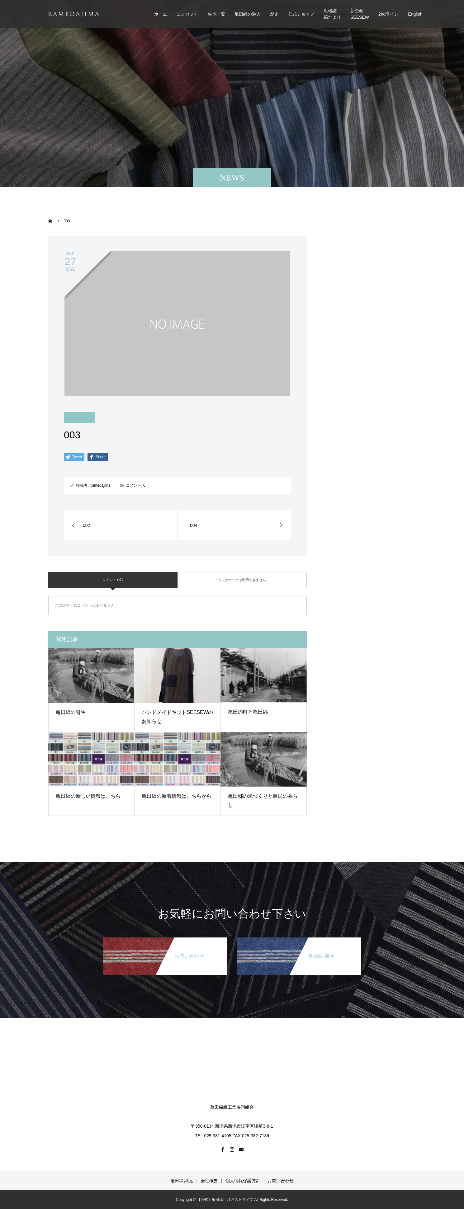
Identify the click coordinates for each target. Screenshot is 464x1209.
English (415, 14)
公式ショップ (301, 14)
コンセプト (187, 14)
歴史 (274, 14)
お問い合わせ (281, 1180)
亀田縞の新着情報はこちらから (176, 796)
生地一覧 (216, 14)
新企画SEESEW (359, 14)
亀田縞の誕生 (71, 712)
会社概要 (209, 1180)
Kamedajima (100, 485)
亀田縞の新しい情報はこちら (88, 796)
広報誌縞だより (332, 14)
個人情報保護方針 (242, 1180)
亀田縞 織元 (181, 1180)
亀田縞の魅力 (247, 14)
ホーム (160, 14)
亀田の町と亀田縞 (248, 712)
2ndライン (388, 14)
